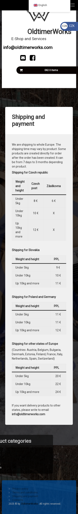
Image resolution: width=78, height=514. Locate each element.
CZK (67, 26)
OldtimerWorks (29, 503)
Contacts (17, 500)
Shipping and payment (25, 496)
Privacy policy (20, 488)
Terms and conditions (25, 492)
